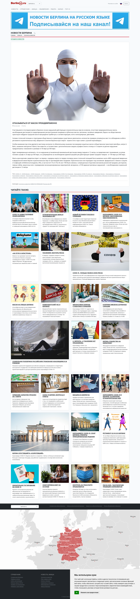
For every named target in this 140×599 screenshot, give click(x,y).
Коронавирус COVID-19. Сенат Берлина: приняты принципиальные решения (84, 435)
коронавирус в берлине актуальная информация (42, 177)
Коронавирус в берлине (64, 177)
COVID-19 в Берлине (46, 174)
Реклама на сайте (113, 3)
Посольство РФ (47, 184)
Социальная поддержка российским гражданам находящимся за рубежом (39, 362)
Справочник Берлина (17, 577)
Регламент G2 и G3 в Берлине (114, 433)
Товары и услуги (15, 579)
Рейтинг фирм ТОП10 (17, 583)
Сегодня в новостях (29, 35)
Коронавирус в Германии (113, 174)
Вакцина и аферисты (81, 395)
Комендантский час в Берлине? (51, 305)
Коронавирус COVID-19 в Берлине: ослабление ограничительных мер (112, 396)
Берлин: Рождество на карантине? (112, 342)
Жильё (60, 9)
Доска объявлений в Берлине (112, 506)
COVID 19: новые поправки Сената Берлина (22, 215)
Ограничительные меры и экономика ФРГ (53, 215)
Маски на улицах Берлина (22, 305)
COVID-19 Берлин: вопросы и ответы (54, 396)
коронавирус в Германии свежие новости (81, 176)
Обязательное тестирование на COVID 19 (23, 486)
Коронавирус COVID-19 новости (83, 174)
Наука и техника (45, 581)
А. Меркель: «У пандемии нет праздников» (84, 342)
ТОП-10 (67, 9)
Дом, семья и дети (46, 579)
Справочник (25, 9)
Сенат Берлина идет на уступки (52, 486)
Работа (53, 9)
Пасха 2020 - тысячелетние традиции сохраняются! (113, 486)
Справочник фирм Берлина (57, 506)
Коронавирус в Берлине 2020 (34, 176)
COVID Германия (35, 174)
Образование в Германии (48, 584)
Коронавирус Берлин (99, 174)
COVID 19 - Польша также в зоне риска (88, 273)
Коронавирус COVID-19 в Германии (63, 174)
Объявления (44, 9)
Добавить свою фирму (17, 586)
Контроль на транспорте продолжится (83, 486)
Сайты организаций (16, 581)
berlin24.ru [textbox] (32, 3)
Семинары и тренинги (47, 583)
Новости (14, 9)
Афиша (34, 9)
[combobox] (34, 3)
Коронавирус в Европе (18, 176)
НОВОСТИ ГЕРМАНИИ (36, 184)
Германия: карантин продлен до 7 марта (24, 396)
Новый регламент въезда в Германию (83, 215)
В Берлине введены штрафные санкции (115, 305)
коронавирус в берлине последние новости (106, 176)
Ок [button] (77, 592)
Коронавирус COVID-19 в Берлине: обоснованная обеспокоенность (112, 216)
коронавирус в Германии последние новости (56, 176)
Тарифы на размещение (18, 584)
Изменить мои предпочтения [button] (89, 592)
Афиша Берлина (45, 586)
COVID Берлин (26, 174)
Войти (126, 3)
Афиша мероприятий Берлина (75, 506)
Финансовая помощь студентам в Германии (82, 305)
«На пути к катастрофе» (21, 253)
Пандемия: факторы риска (53, 253)
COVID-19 (18, 174)
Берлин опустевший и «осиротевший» (27, 453)
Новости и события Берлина (94, 506)
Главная (13, 35)
